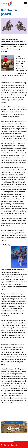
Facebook (14, 428)
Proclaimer (5, 445)
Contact (14, 445)
